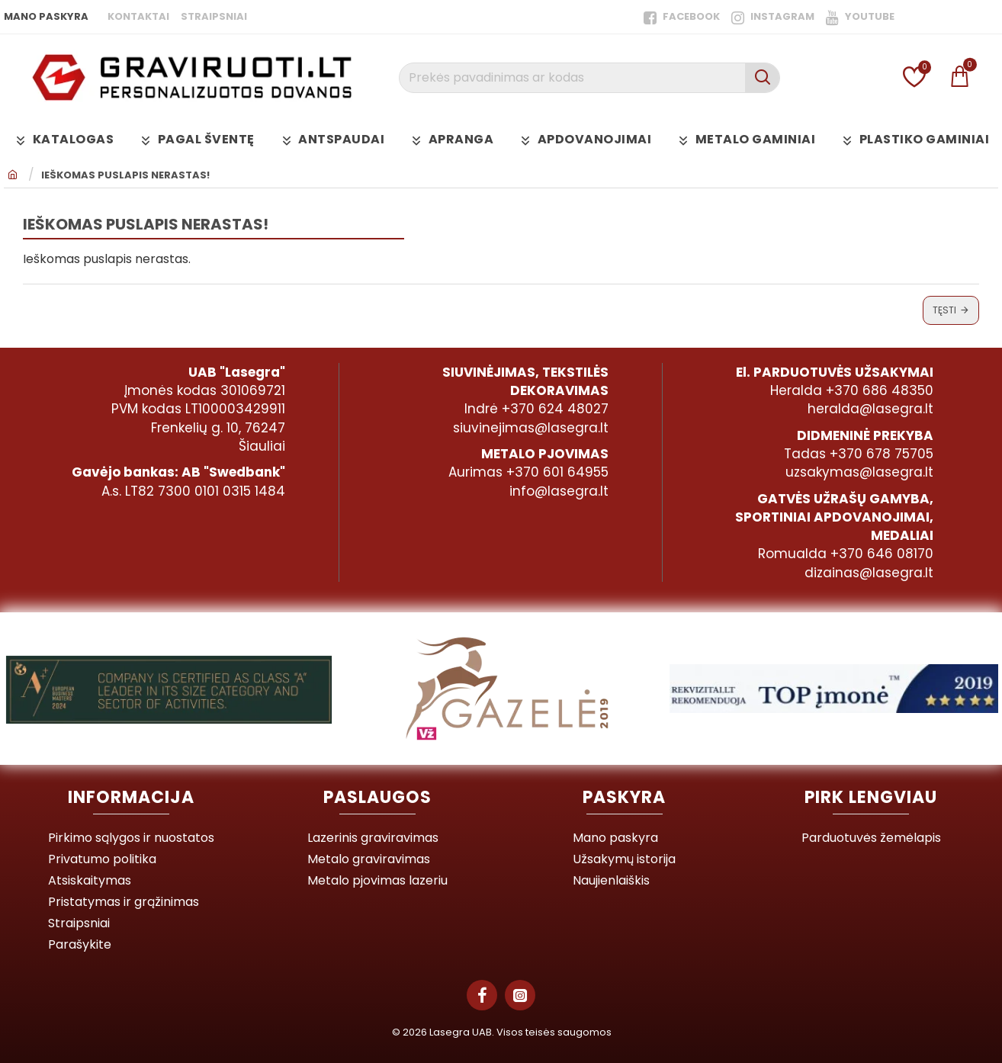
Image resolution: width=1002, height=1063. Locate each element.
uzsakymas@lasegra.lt (859, 472)
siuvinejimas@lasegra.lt (531, 428)
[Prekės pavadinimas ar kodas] (762, 77)
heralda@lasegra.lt (870, 409)
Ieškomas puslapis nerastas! (125, 175)
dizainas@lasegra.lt (868, 573)
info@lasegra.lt (559, 491)
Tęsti (944, 309)
